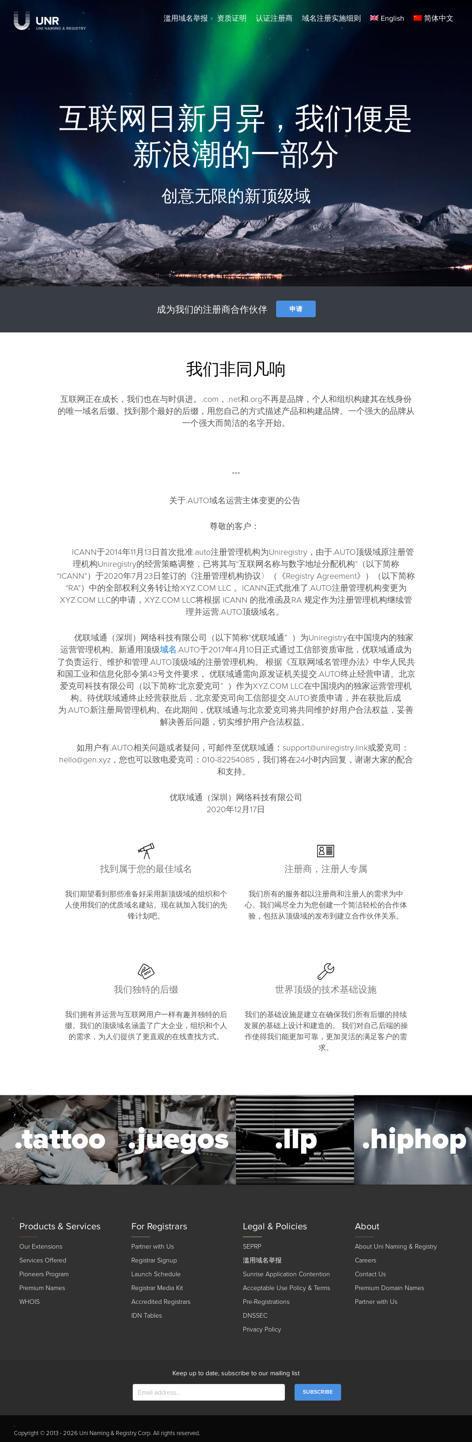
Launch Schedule (156, 1274)
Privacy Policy (262, 1329)
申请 (295, 309)
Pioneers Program (44, 1274)
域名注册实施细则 (331, 18)
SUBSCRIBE (318, 1392)
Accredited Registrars (160, 1302)
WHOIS (29, 1302)
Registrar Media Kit (157, 1288)
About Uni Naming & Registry (396, 1246)
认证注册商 (274, 18)
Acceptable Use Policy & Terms (286, 1288)
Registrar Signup (154, 1260)
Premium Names (42, 1288)
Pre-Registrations (266, 1302)
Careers (365, 1260)
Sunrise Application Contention (286, 1274)
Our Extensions (40, 1246)
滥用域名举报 (186, 18)
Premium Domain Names (389, 1288)
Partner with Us (152, 1246)
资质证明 (232, 18)
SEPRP (252, 1246)
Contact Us (370, 1274)
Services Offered (42, 1260)
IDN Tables (146, 1316)
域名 (168, 650)
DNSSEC (255, 1316)
